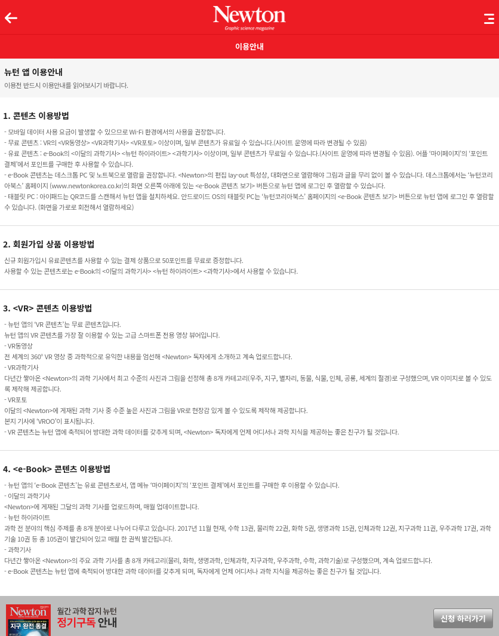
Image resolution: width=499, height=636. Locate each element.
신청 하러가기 (463, 618)
